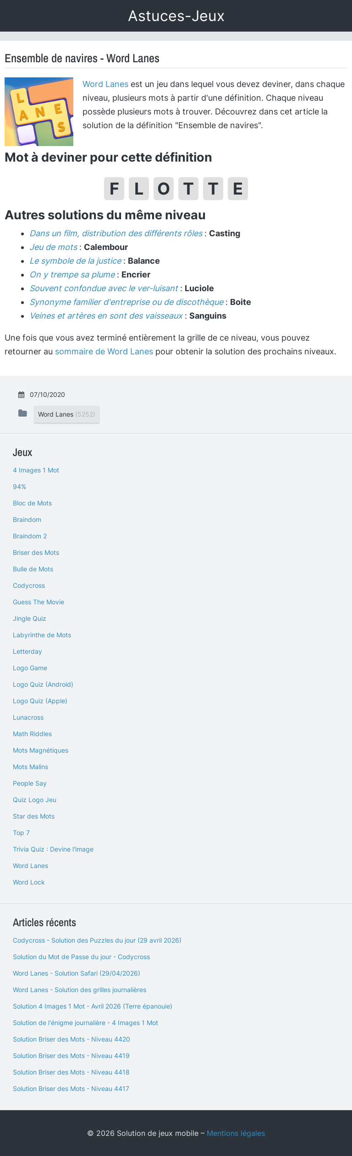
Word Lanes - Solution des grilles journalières (79, 989)
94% (19, 486)
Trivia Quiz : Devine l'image (53, 849)
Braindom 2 (30, 536)
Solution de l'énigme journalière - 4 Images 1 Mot (85, 1022)
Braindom (27, 519)
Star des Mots (34, 816)
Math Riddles (32, 734)
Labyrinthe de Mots (42, 635)
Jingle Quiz (29, 618)
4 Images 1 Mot (36, 470)
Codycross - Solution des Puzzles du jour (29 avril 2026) (97, 940)
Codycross (29, 585)
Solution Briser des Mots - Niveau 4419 (71, 1055)
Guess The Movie (38, 602)
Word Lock (29, 882)
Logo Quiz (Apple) (40, 701)
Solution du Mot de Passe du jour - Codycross (81, 957)
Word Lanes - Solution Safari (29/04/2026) (76, 973)
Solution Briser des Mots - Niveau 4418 (71, 1072)
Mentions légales (236, 1133)
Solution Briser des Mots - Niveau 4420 (71, 1039)
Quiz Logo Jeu (34, 799)
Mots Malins (30, 767)
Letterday (27, 651)
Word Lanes (105, 84)
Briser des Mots (36, 552)
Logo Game (30, 668)
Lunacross (28, 717)
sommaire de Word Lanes (104, 351)
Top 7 (21, 832)
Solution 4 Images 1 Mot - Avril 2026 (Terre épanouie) (92, 1006)
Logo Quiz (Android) (43, 684)
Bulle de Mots (33, 569)
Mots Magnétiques (40, 750)
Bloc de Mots (32, 503)
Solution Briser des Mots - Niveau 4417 (71, 1088)
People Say (30, 783)
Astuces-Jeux (176, 16)
